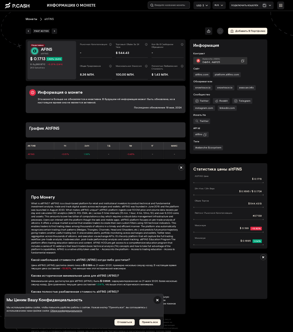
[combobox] (219, 5)
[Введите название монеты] (169, 5)
